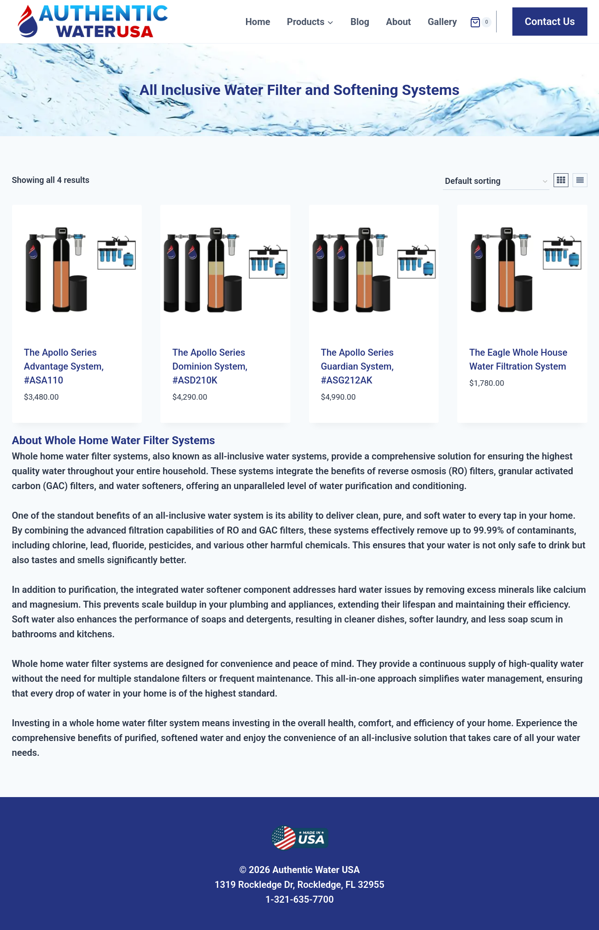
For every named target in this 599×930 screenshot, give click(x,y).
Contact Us (550, 21)
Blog (359, 21)
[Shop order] (496, 182)
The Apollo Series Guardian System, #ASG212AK (357, 366)
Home (258, 21)
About (398, 21)
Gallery (442, 21)
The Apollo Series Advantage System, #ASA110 (64, 366)
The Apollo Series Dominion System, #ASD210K (209, 366)
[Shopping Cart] (481, 21)
